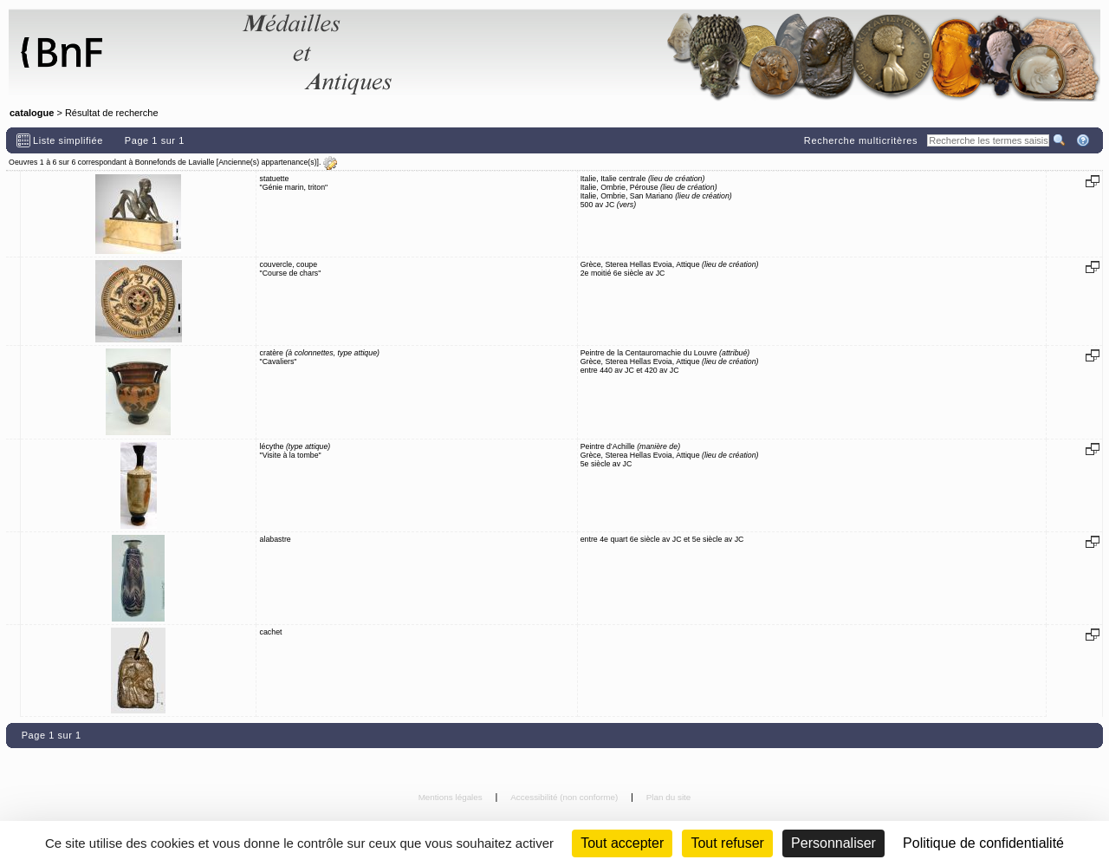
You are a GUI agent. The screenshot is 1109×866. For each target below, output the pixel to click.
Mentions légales (451, 797)
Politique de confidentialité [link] (983, 843)
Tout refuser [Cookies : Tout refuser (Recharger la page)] (727, 843)
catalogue (32, 112)
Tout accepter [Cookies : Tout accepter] (622, 843)
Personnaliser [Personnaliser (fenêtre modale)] (833, 843)
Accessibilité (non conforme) (565, 797)
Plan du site (668, 797)
